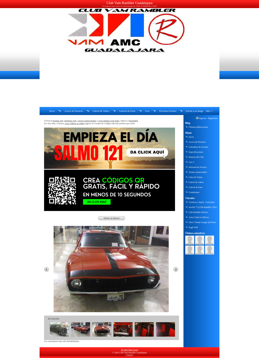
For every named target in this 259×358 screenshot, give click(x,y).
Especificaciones (196, 152)
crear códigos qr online (75, 123)
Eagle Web (193, 227)
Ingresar (202, 118)
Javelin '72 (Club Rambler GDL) (203, 207)
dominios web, (70, 121)
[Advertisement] (129, 80)
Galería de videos (196, 182)
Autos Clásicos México (199, 217)
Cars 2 (191, 162)
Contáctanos (194, 192)
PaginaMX (133, 121)
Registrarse (213, 118)
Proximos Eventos (167, 111)
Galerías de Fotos (127, 111)
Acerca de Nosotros (73, 111)
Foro (147, 111)
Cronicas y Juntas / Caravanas (202, 202)
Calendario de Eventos (198, 147)
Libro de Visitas (195, 177)
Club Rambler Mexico (198, 212)
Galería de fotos (196, 187)
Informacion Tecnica (197, 167)
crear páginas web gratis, (109, 121)
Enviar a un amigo (194, 111)
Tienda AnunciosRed (198, 172)
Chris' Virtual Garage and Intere (202, 222)
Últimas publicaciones (198, 127)
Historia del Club (196, 157)
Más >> (209, 111)
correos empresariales (87, 121)
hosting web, (58, 121)
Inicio (52, 111)
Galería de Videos (101, 111)
